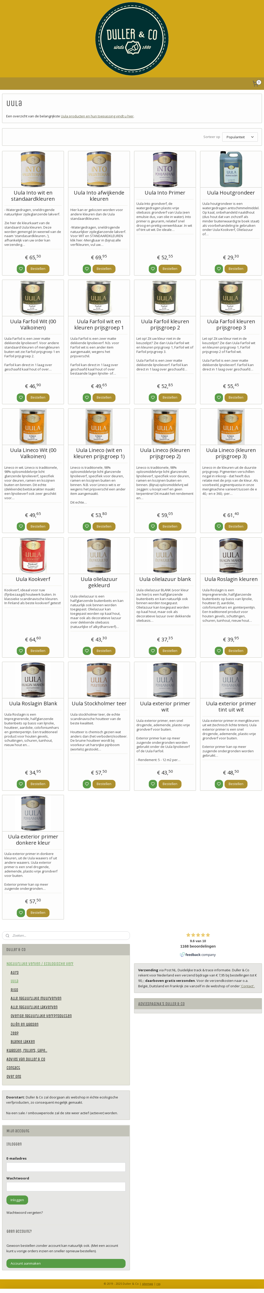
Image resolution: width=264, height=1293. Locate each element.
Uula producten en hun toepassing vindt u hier (97, 116)
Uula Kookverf (33, 579)
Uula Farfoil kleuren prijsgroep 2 (165, 324)
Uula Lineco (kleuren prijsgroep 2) (165, 453)
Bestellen (38, 268)
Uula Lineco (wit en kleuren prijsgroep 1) (99, 453)
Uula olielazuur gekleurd (99, 582)
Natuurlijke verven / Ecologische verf (39, 963)
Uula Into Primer (165, 193)
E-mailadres (16, 1158)
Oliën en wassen (24, 1024)
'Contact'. (248, 986)
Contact (13, 1067)
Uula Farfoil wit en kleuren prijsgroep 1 (99, 324)
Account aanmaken (26, 1263)
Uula (14, 981)
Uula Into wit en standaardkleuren (33, 196)
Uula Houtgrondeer (231, 193)
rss (158, 1284)
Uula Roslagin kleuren (231, 579)
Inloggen (17, 1200)
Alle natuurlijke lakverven (34, 1007)
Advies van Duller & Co (25, 1059)
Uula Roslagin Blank (33, 703)
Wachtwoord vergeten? (24, 1212)
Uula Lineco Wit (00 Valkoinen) (33, 453)
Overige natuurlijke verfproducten (41, 1015)
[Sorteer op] (240, 137)
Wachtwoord (17, 1178)
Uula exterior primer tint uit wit (231, 706)
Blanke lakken (23, 1041)
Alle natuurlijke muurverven (36, 998)
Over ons (13, 1076)
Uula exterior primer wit (165, 706)
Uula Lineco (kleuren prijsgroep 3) (231, 453)
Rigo (14, 989)
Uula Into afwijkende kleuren (99, 196)
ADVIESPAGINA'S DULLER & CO (161, 1003)
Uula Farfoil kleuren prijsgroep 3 (231, 324)
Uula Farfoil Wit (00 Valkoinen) (33, 324)
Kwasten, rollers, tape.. (26, 1050)
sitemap (147, 1284)
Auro (15, 972)
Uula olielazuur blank (165, 579)
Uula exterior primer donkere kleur (33, 840)
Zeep (15, 1033)
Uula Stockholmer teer (99, 703)
